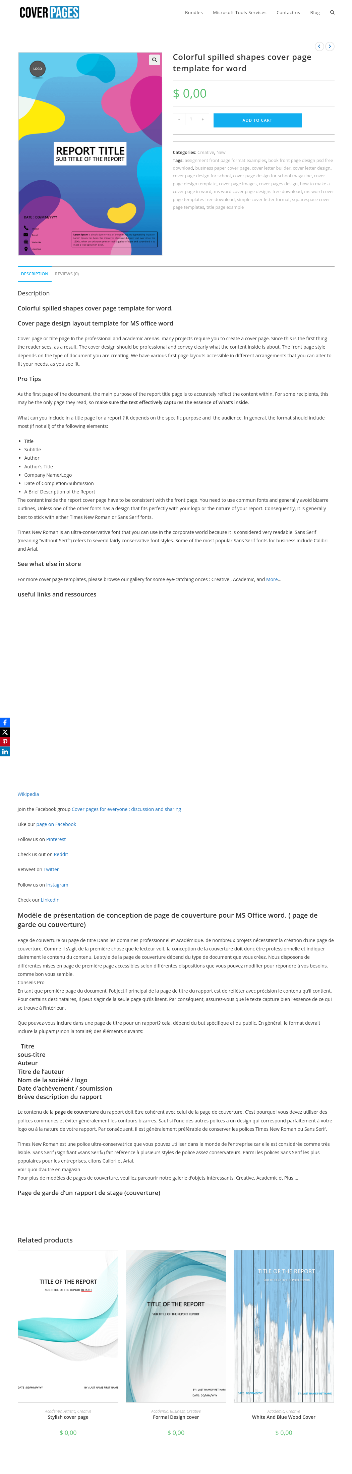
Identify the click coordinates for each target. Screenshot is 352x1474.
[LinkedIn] (6, 752)
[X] (6, 732)
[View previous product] (319, 46)
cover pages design (278, 184)
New (221, 152)
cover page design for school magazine (272, 176)
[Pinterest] (6, 742)
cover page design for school (202, 176)
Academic (53, 1411)
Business (177, 1411)
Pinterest (56, 839)
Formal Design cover (176, 1417)
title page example (225, 207)
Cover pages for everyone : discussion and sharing (126, 809)
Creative (205, 152)
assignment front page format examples (225, 160)
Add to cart (258, 120)
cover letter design (312, 168)
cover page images (238, 184)
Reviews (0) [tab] (67, 274)
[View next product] (330, 46)
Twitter (52, 869)
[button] (154, 60)
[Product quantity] (191, 119)
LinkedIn (50, 900)
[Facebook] (6, 722)
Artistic (69, 1411)
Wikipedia (29, 794)
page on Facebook (56, 824)
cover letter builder (271, 168)
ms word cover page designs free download (258, 191)
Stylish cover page (68, 1417)
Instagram (58, 885)
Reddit (61, 854)
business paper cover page (222, 168)
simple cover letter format (263, 199)
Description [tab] (35, 274)
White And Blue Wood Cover (283, 1417)
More (272, 579)
